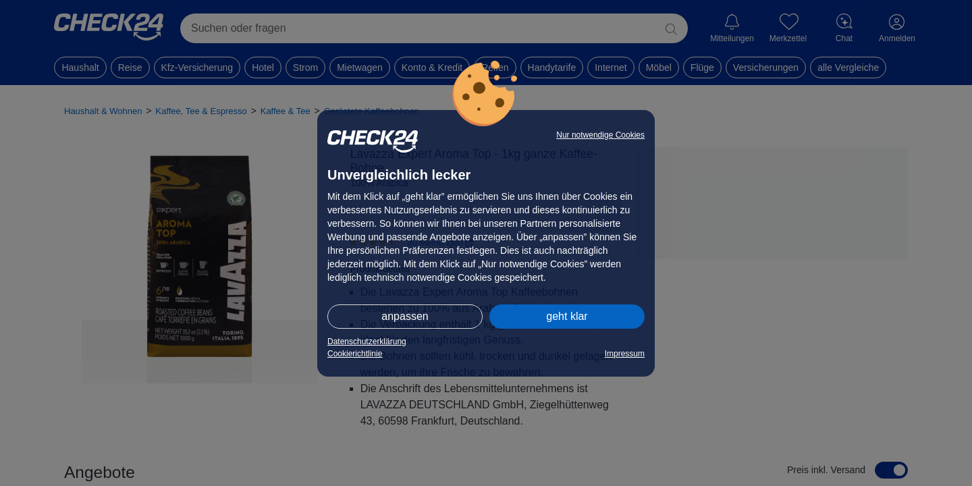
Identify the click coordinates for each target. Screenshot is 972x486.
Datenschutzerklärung (366, 341)
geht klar (566, 316)
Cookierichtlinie (354, 353)
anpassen (404, 316)
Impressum (625, 353)
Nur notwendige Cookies (600, 135)
